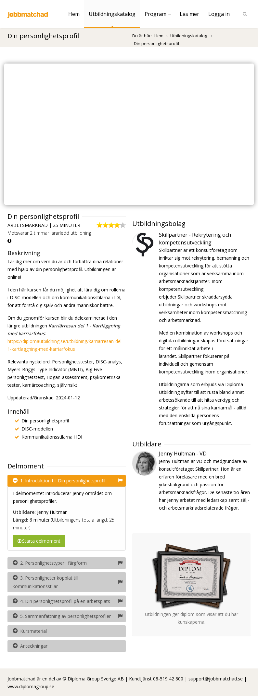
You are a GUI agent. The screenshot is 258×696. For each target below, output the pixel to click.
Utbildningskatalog (112, 14)
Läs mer (189, 14)
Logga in (219, 14)
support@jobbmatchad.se (215, 679)
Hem (74, 14)
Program (158, 14)
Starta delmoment (39, 541)
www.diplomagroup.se (30, 686)
